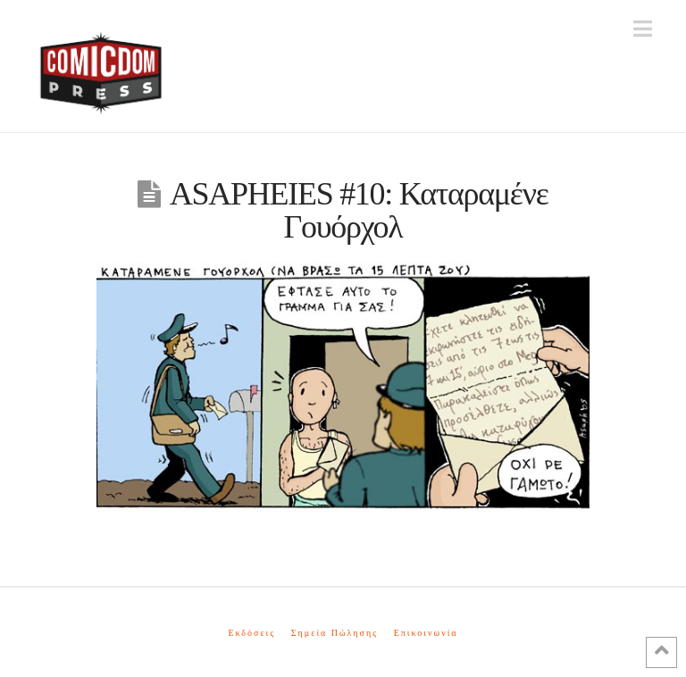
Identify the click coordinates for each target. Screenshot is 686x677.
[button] (642, 29)
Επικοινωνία (426, 633)
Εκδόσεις (251, 633)
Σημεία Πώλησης (334, 633)
